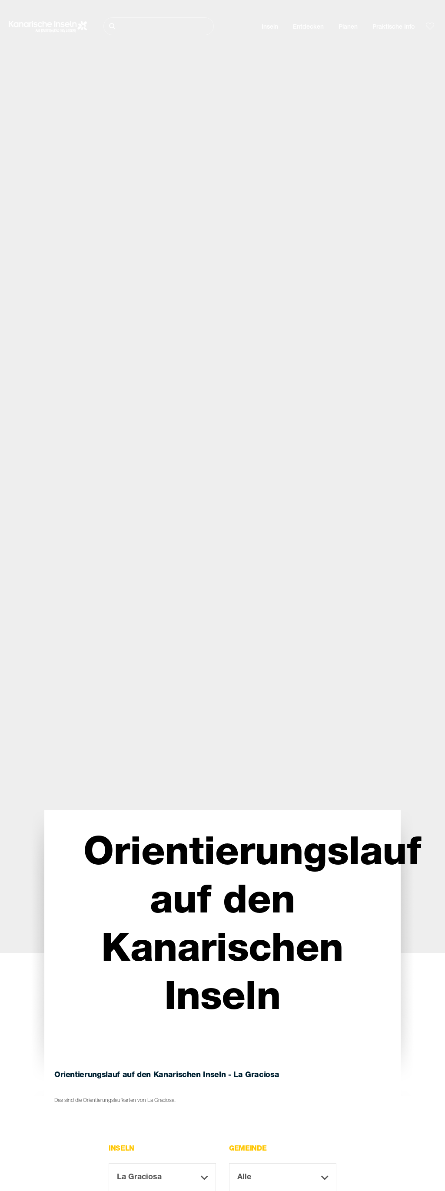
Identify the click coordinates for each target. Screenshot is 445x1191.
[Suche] (158, 26)
